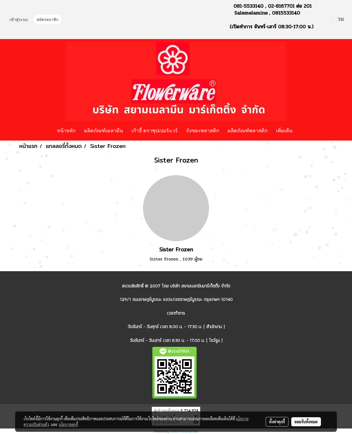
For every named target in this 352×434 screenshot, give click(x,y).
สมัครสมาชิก (47, 20)
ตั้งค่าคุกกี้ (277, 421)
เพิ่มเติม (284, 130)
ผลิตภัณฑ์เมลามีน (103, 130)
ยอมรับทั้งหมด (306, 421)
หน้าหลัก (66, 130)
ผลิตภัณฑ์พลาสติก (248, 130)
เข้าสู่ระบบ (19, 20)
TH (337, 19)
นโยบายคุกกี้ (68, 424)
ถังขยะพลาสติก (202, 130)
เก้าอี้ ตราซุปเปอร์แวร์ (154, 130)
